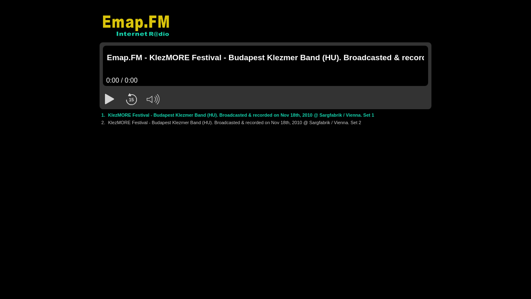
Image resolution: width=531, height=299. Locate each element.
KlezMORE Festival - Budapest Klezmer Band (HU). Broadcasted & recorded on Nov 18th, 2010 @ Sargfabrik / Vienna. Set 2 (234, 122)
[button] (109, 99)
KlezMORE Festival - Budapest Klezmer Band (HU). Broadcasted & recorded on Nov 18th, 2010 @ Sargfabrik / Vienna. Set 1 (241, 115)
